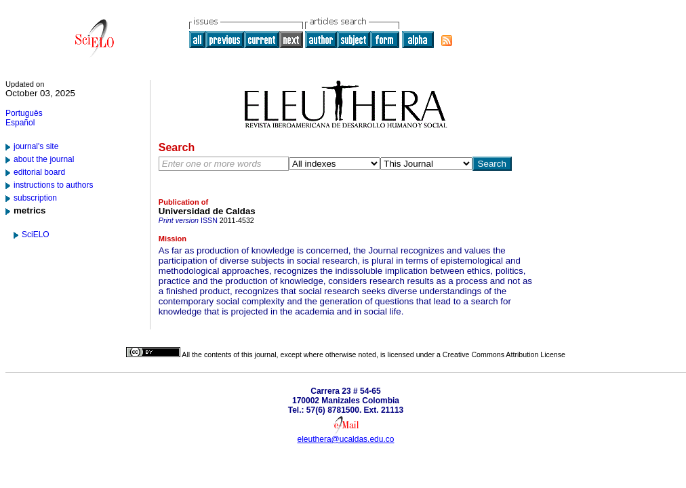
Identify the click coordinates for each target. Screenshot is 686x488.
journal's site (36, 146)
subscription (35, 198)
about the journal (44, 159)
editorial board (39, 172)
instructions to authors (53, 185)
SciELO (35, 234)
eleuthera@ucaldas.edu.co (346, 439)
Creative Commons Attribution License (504, 354)
